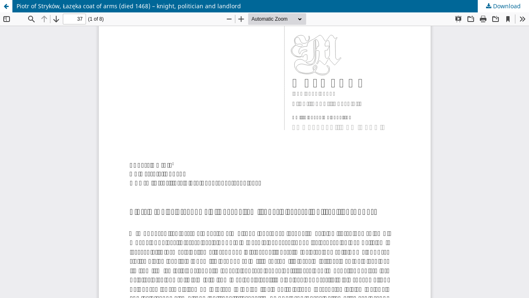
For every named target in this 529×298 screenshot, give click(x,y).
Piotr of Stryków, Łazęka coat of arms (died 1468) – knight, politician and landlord (129, 6)
